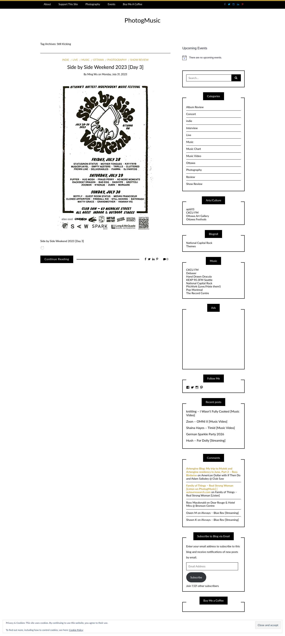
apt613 (190, 209)
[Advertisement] (216, 340)
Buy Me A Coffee (132, 4)
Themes (191, 246)
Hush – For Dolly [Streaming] (206, 440)
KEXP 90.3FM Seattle (199, 279)
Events (111, 4)
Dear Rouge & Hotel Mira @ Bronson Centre (210, 504)
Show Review (139, 59)
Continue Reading (57, 259)
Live (75, 59)
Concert (191, 114)
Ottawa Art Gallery (197, 216)
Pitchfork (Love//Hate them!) (203, 286)
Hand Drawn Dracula (199, 276)
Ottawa (98, 59)
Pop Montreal (194, 289)
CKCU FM (192, 212)
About (47, 4)
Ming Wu (92, 74)
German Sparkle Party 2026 (205, 434)
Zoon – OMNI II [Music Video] (206, 421)
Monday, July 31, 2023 (114, 74)
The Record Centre (197, 293)
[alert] (213, 57)
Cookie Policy (76, 629)
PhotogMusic (142, 20)
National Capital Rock (199, 242)
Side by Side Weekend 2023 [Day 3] (105, 67)
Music (85, 59)
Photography (93, 4)
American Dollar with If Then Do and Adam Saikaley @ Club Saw (213, 476)
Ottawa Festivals (196, 219)
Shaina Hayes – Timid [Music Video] (210, 428)
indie (65, 59)
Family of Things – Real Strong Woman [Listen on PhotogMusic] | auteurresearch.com (209, 489)
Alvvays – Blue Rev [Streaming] (220, 512)
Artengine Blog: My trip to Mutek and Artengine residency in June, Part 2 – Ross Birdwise (212, 472)
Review (190, 177)
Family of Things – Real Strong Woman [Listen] (211, 493)
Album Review (195, 107)
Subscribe (196, 577)
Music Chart (193, 148)
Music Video (193, 156)
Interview (192, 128)
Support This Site (68, 4)
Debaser (191, 273)
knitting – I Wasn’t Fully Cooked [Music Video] (212, 413)
